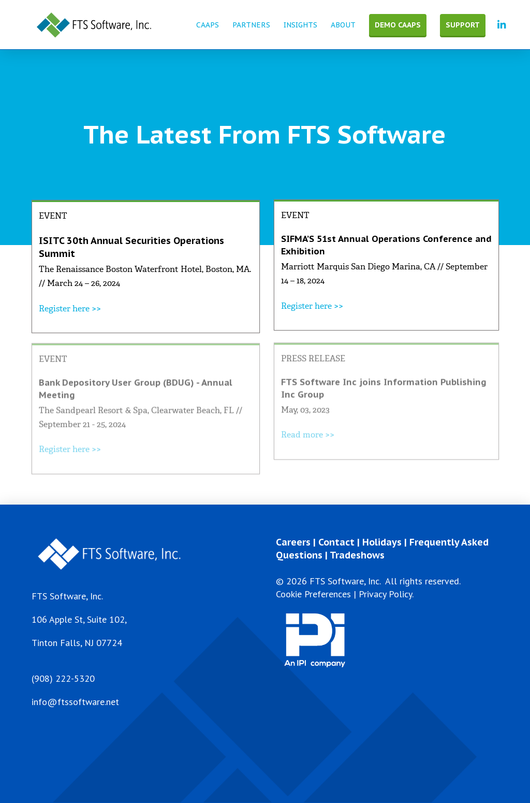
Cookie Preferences (313, 594)
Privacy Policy (385, 594)
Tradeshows (357, 555)
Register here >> (70, 308)
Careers (293, 542)
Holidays (382, 542)
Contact (336, 542)
